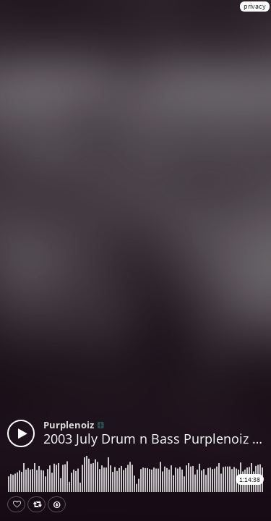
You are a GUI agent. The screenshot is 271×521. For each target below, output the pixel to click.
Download (59, 504)
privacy (255, 6)
